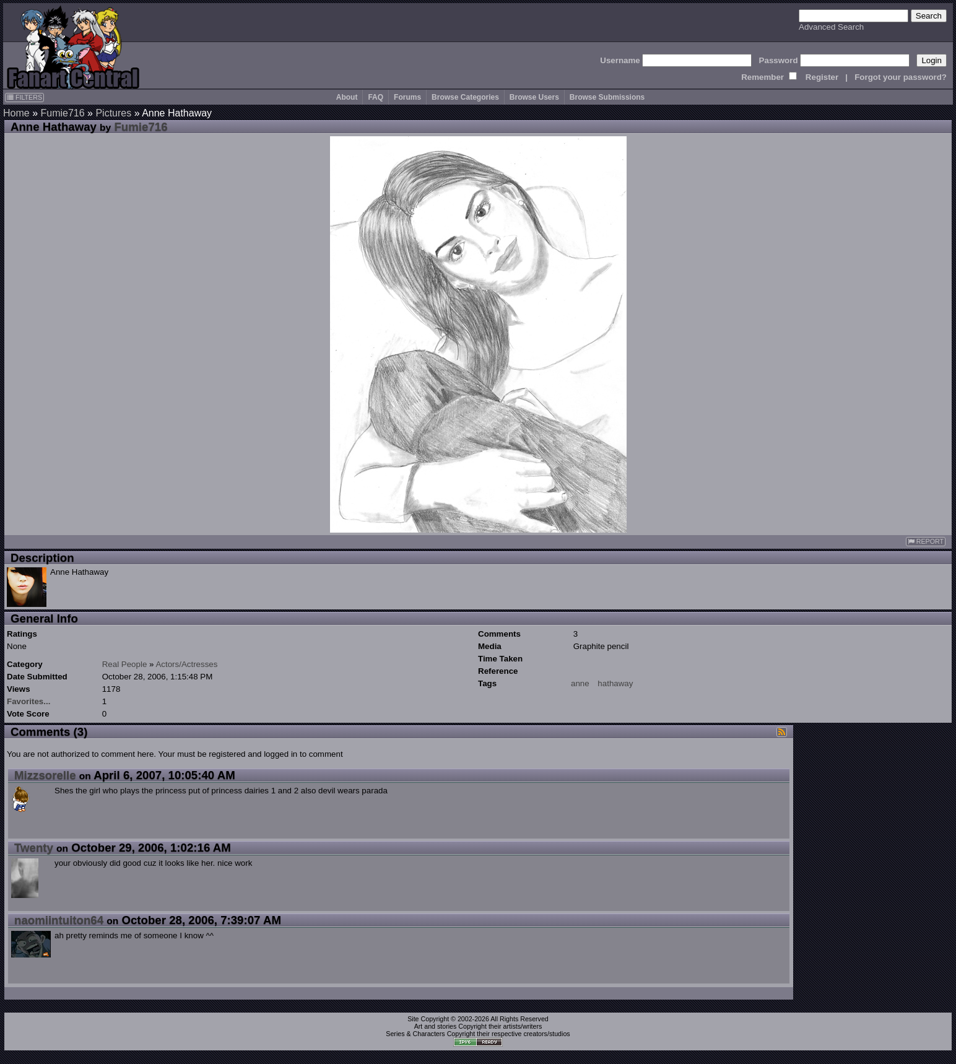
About (347, 97)
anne (580, 683)
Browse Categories (465, 97)
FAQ (375, 97)
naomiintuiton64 (58, 920)
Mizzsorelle (45, 775)
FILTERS (24, 97)
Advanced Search (831, 27)
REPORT (926, 542)
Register (822, 77)
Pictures (113, 113)
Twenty (33, 847)
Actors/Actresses (186, 664)
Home (16, 113)
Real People (124, 664)
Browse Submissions (607, 97)
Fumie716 (62, 113)
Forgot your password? (900, 77)
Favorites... (28, 701)
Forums (407, 97)
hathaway (615, 683)
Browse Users (534, 97)
